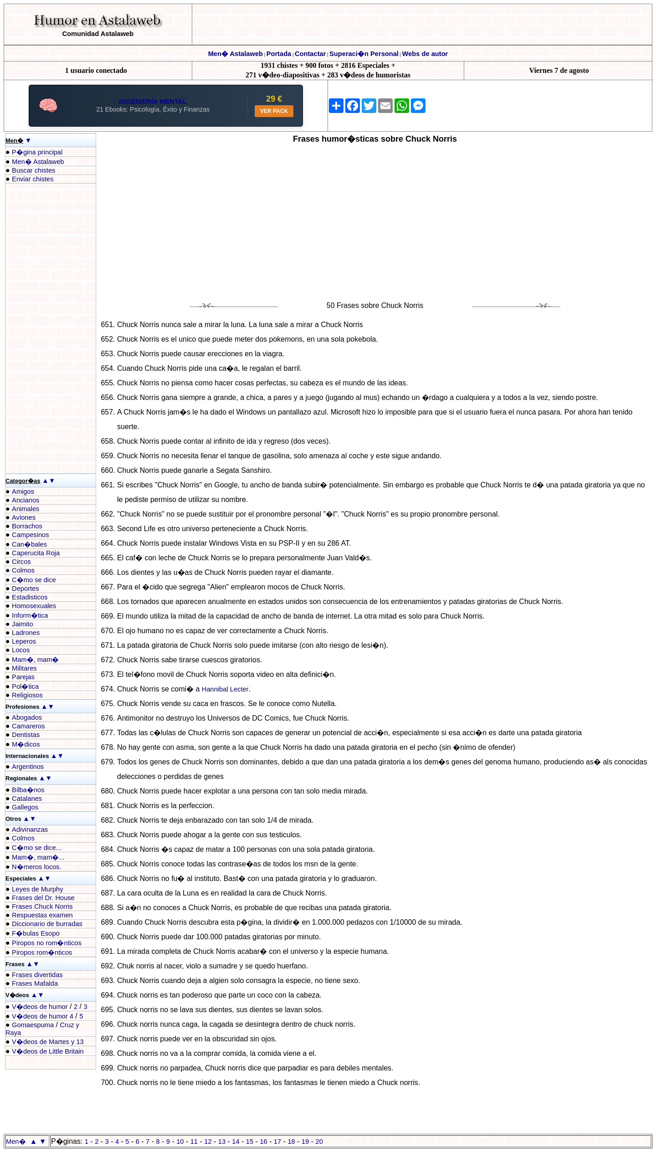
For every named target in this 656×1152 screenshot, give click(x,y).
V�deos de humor (40, 1006)
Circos (21, 561)
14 (235, 1141)
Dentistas (26, 734)
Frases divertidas (37, 974)
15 (249, 1141)
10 (180, 1141)
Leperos (24, 641)
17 (277, 1141)
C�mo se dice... (37, 847)
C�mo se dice (34, 580)
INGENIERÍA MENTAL (153, 101)
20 (319, 1141)
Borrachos (27, 526)
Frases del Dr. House (43, 897)
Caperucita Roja (36, 553)
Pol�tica (25, 686)
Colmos (23, 570)
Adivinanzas (30, 829)
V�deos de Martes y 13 (48, 1041)
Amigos (23, 491)
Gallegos (25, 807)
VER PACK (274, 111)
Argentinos (28, 766)
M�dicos (26, 744)
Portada (279, 53)
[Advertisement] (41, 328)
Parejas (23, 677)
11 (194, 1141)
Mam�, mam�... (38, 857)
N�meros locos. (37, 866)
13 (222, 1141)
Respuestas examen (42, 915)
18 (291, 1141)
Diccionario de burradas (47, 923)
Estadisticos (29, 597)
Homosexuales (34, 605)
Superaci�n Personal (364, 53)
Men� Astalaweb (235, 53)
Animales (25, 508)
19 (305, 1141)
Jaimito (22, 624)
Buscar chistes (33, 170)
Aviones (24, 517)
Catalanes (27, 798)
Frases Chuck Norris (42, 906)
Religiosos (27, 695)
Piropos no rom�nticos (47, 943)
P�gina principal (37, 152)
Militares (24, 668)
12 (207, 1141)
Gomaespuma (33, 1025)
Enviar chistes (32, 179)
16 (263, 1141)
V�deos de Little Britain (48, 1051)
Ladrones (26, 632)
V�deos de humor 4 (42, 1016)
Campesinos (30, 534)
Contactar (310, 53)
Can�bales (29, 544)
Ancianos (25, 500)
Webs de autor (425, 53)
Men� (16, 1141)
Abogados (27, 717)
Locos (21, 650)
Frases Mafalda (35, 983)
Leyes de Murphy (37, 889)
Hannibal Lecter (225, 689)
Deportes (25, 588)
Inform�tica (30, 615)
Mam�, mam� (35, 659)
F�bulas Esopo (36, 933)
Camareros (28, 726)
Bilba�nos (28, 790)
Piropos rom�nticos (42, 952)
